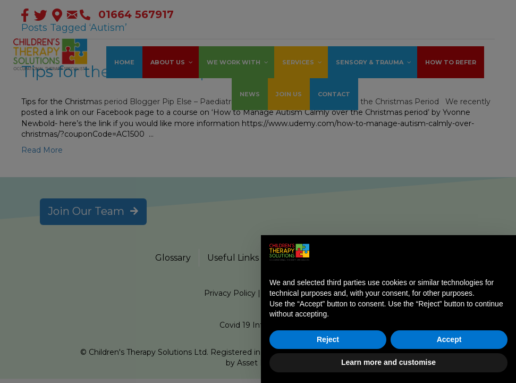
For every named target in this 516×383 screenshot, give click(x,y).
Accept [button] (449, 339)
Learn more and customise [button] (388, 362)
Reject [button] (328, 339)
